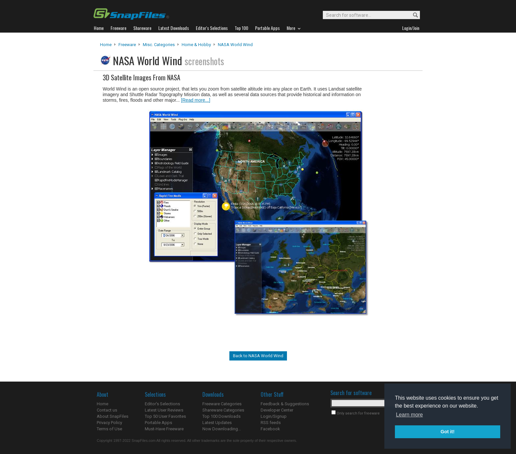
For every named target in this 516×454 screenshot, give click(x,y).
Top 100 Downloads (221, 416)
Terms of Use (109, 428)
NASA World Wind (235, 44)
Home (106, 44)
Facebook (270, 428)
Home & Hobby (196, 44)
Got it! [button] (447, 431)
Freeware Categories (222, 403)
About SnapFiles (112, 416)
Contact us (107, 410)
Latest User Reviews (164, 410)
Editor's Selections (162, 403)
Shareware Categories (223, 410)
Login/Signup (274, 416)
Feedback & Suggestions (285, 403)
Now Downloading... (221, 428)
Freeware (127, 44)
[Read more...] (195, 100)
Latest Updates (217, 422)
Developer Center (277, 410)
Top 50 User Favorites (165, 416)
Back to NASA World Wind (258, 355)
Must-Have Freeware (164, 428)
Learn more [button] (409, 414)
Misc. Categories (159, 44)
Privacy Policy (109, 422)
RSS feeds (271, 422)
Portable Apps (158, 422)
